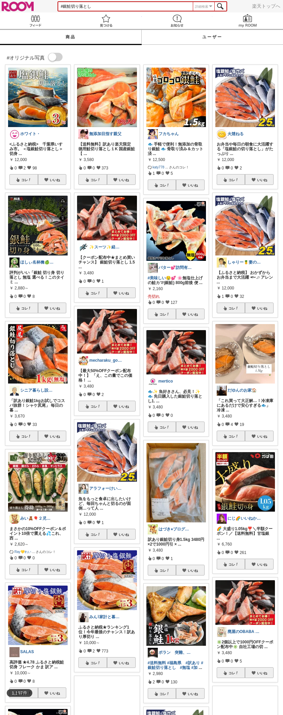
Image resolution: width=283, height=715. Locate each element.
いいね (55, 180)
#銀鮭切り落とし (175, 665)
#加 (194, 667)
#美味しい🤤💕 (162, 278)
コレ (26, 180)
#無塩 (185, 667)
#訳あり (192, 663)
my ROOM (247, 20)
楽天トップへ (266, 6)
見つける (106, 20)
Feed (35, 20)
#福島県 (174, 663)
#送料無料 (157, 663)
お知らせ (177, 20)
